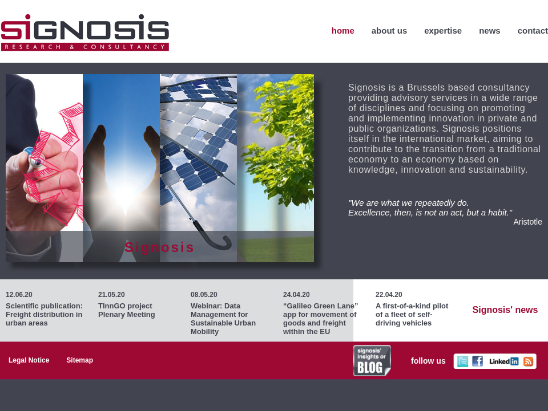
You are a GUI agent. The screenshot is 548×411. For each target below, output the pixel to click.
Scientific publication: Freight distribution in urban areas (44, 314)
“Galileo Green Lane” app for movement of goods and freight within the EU (320, 319)
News (490, 30)
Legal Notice (29, 360)
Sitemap (79, 360)
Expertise (443, 30)
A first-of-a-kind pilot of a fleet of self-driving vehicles (412, 314)
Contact (533, 30)
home (343, 30)
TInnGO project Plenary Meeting (126, 310)
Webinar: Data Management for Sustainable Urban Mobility (223, 319)
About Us (390, 30)
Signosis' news (505, 310)
